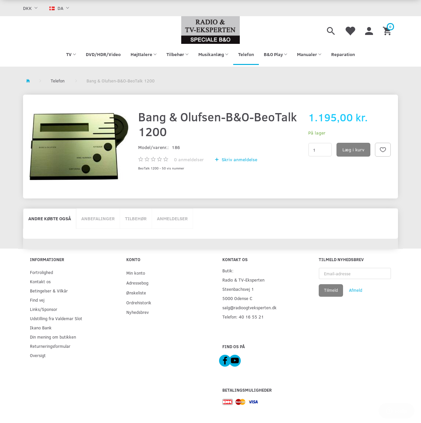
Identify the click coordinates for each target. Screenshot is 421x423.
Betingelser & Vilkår (49, 290)
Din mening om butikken (53, 337)
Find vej (37, 300)
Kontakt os (40, 281)
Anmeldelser (172, 218)
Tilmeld (331, 290)
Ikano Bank (41, 327)
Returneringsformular (50, 346)
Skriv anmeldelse (238, 159)
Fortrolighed (41, 272)
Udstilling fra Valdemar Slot (56, 318)
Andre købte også (49, 218)
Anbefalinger (98, 218)
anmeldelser (189, 159)
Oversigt (38, 355)
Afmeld (355, 290)
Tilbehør (136, 218)
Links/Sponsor (43, 309)
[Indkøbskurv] (388, 30)
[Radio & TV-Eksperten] (210, 30)
